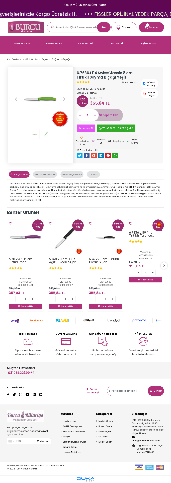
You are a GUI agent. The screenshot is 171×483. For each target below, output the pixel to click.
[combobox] (11, 441)
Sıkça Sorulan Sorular (74, 441)
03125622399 (21, 372)
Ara (103, 27)
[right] (164, 265)
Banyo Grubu (106, 426)
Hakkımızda (69, 421)
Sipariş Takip (70, 447)
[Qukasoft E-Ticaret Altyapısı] (85, 479)
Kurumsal (67, 414)
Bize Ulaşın (139, 414)
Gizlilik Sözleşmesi (72, 426)
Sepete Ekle (108, 115)
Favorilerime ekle (88, 150)
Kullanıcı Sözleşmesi (74, 431)
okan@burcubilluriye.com (146, 439)
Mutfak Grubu (106, 421)
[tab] (19, 174)
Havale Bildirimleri (72, 452)
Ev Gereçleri (105, 431)
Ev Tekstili (104, 436)
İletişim (66, 436)
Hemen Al (86, 128)
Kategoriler (104, 414)
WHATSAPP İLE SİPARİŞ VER (116, 128)
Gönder (156, 390)
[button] (123, 27)
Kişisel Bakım (105, 441)
